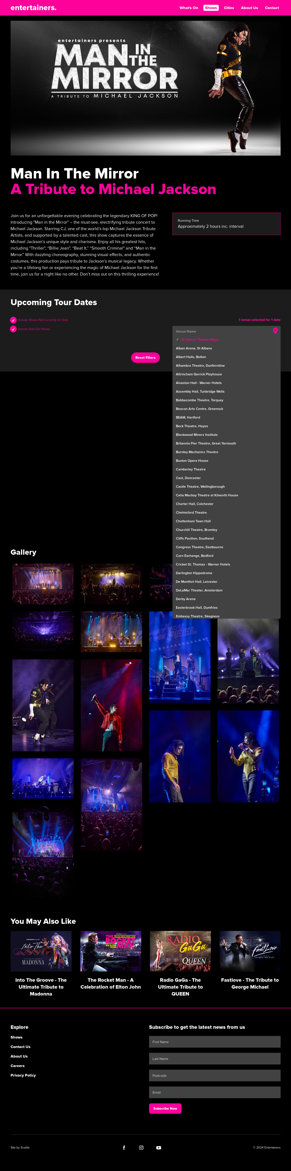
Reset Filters (145, 357)
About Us (249, 7)
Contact (272, 7)
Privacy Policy (23, 1075)
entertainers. (34, 7)
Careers (18, 1065)
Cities (229, 7)
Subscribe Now (165, 1108)
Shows (211, 7)
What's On (189, 7)
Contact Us (21, 1046)
